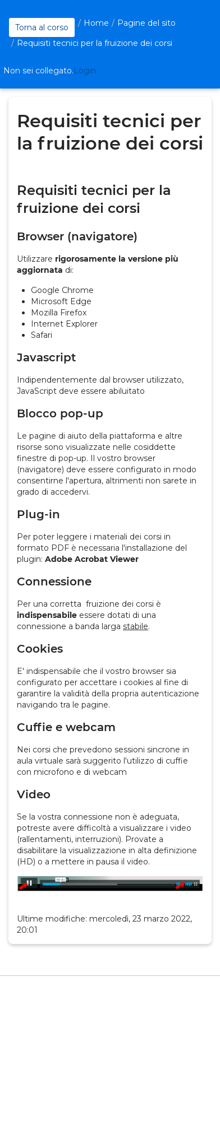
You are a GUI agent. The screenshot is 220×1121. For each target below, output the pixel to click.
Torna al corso (41, 27)
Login (85, 71)
